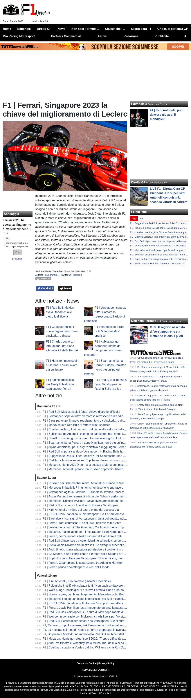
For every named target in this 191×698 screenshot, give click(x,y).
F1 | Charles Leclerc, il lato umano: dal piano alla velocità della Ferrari (62, 346)
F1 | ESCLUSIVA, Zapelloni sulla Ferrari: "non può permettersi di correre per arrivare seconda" (104, 603)
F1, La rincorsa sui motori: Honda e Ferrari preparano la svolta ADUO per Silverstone (98, 629)
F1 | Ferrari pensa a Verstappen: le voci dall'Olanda (76, 567)
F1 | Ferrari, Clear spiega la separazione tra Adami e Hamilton (83, 562)
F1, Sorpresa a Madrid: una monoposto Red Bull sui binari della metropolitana (93, 634)
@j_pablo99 (75, 274)
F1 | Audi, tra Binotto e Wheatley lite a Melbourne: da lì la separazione (88, 643)
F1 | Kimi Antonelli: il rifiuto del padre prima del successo (79, 509)
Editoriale (138, 104)
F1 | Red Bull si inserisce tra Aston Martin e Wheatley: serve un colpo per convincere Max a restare (107, 540)
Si (7, 233)
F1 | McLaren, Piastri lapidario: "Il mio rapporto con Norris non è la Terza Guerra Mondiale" (101, 531)
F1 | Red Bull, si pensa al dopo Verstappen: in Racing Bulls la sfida (111, 384)
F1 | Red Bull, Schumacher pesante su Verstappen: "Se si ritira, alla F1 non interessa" (98, 620)
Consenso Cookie (86, 663)
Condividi (45, 288)
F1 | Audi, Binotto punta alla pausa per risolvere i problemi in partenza (88, 549)
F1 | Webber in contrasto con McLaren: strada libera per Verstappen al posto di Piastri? (99, 616)
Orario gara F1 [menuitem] (141, 28)
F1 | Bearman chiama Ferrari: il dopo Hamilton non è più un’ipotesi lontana (91, 442)
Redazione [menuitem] (131, 36)
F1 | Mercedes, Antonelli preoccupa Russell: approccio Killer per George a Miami (95, 469)
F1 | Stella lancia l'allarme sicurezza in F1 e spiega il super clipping (86, 545)
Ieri (141, 218)
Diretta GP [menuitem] (44, 28)
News (48, 271)
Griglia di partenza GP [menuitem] (172, 28)
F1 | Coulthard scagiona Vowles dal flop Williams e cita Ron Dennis (86, 647)
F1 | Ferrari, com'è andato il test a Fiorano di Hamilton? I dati (82, 536)
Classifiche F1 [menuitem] (115, 28)
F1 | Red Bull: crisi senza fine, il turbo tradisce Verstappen (80, 505)
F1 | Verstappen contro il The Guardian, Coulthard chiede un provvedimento (92, 527)
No (7, 238)
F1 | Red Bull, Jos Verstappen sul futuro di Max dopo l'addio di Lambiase (90, 612)
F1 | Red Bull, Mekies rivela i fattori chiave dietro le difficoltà (60, 312)
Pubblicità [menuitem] (162, 36)
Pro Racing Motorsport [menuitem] (19, 36)
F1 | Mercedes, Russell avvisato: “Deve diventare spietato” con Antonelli (89, 500)
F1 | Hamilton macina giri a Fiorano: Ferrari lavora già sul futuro (62, 365)
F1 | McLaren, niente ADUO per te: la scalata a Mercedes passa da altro (90, 464)
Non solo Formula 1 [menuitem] (85, 28)
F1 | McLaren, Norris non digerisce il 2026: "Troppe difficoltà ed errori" (88, 638)
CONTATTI (103, 669)
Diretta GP (138, 182)
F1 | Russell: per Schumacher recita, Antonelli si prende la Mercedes (87, 483)
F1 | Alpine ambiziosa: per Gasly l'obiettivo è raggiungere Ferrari (60, 384)
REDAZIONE (89, 669)
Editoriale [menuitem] (24, 28)
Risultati (17, 258)
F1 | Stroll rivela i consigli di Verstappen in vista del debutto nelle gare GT (90, 518)
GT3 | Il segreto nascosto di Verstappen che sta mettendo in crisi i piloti (167, 332)
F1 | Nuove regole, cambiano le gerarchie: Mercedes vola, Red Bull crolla (90, 594)
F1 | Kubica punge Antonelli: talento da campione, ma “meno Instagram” (89, 433)
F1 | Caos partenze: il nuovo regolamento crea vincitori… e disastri (62, 331)
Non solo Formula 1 (144, 320)
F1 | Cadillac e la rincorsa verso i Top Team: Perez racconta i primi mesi (89, 460)
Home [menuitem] (7, 28)
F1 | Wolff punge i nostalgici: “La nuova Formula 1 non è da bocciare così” (91, 590)
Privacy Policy (106, 663)
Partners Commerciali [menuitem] (66, 36)
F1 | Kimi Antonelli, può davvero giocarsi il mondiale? (77, 581)
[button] (17, 252)
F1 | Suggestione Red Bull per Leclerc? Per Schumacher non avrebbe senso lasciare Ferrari (103, 455)
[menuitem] (185, 36)
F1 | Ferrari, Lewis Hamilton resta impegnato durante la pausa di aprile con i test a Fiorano (101, 607)
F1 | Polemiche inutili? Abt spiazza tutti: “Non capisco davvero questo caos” (91, 585)
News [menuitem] (61, 28)
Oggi (133, 218)
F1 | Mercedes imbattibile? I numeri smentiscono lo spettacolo (83, 487)
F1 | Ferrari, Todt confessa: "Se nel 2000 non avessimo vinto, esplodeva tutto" (93, 523)
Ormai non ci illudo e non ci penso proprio (17, 245)
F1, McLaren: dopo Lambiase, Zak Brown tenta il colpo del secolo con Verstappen (96, 625)
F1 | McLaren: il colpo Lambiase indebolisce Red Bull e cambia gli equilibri (91, 598)
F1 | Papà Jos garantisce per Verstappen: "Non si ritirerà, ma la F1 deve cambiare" (96, 558)
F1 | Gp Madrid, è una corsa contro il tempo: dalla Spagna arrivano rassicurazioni (95, 553)
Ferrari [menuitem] (102, 36)
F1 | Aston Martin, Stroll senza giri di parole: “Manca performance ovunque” (91, 496)
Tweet (65, 288)
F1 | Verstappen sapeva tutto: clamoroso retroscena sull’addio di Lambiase (91, 416)
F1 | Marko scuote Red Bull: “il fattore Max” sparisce (110, 331)
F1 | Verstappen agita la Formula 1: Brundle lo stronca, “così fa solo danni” (91, 492)
